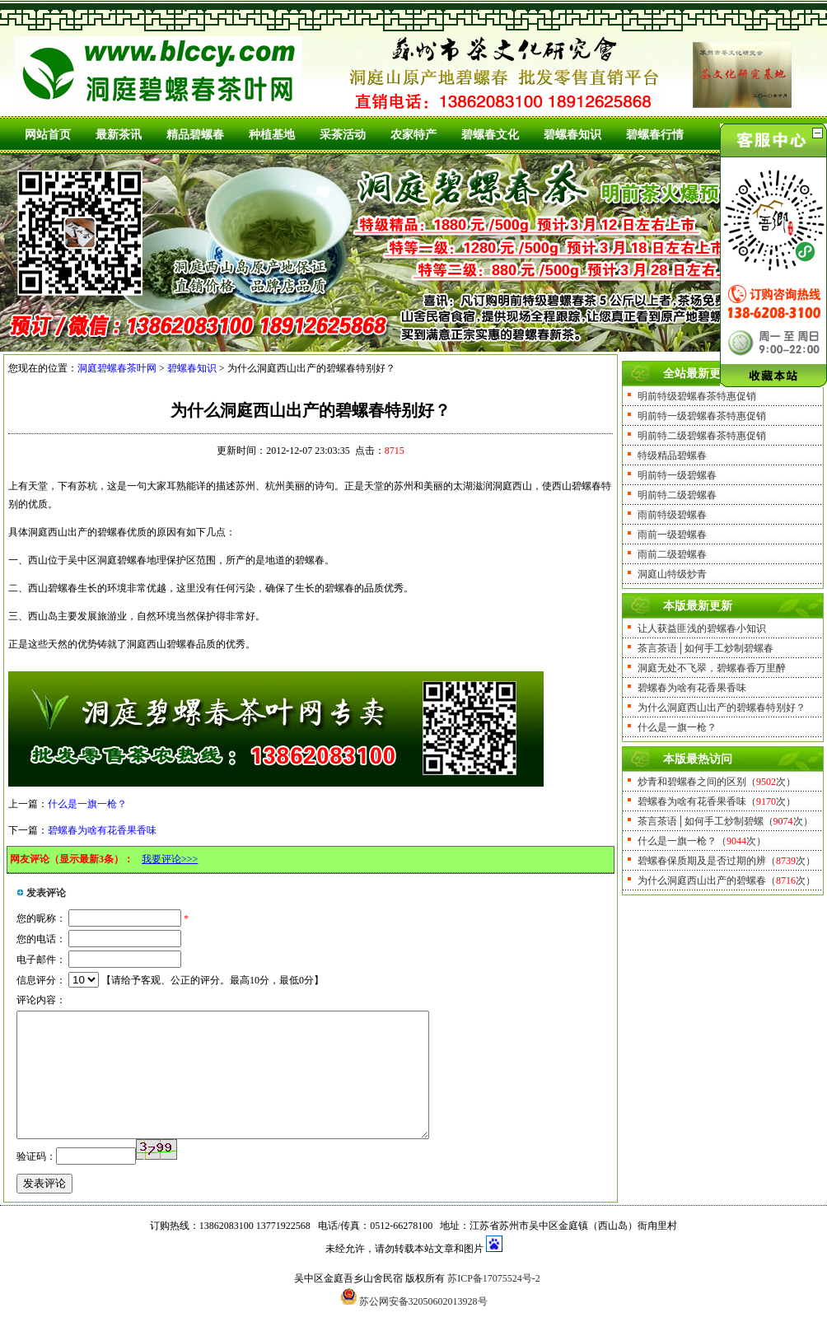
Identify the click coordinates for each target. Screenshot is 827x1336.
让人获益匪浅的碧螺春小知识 (702, 628)
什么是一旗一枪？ (87, 804)
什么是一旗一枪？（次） (702, 841)
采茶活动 (343, 134)
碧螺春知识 (572, 134)
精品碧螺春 (195, 134)
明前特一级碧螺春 (677, 475)
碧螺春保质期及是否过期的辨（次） (726, 861)
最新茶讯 (119, 134)
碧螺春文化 (490, 134)
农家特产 (413, 134)
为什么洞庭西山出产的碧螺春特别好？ (722, 707)
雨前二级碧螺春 (672, 554)
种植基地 (272, 134)
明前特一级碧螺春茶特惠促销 (702, 416)
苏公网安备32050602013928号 (423, 1326)
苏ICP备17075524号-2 (493, 1303)
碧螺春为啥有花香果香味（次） (717, 801)
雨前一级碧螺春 (672, 534)
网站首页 (48, 134)
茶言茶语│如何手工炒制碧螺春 (705, 648)
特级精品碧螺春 (672, 455)
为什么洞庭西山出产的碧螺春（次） (726, 880)
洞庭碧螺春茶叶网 (117, 368)
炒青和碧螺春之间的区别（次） (717, 781)
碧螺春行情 (655, 134)
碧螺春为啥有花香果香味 (102, 830)
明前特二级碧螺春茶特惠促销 (702, 435)
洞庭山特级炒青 (672, 574)
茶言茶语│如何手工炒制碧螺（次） (725, 821)
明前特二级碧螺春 (677, 495)
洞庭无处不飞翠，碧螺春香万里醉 (712, 668)
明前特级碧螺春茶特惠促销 (697, 396)
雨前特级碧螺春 (672, 515)
